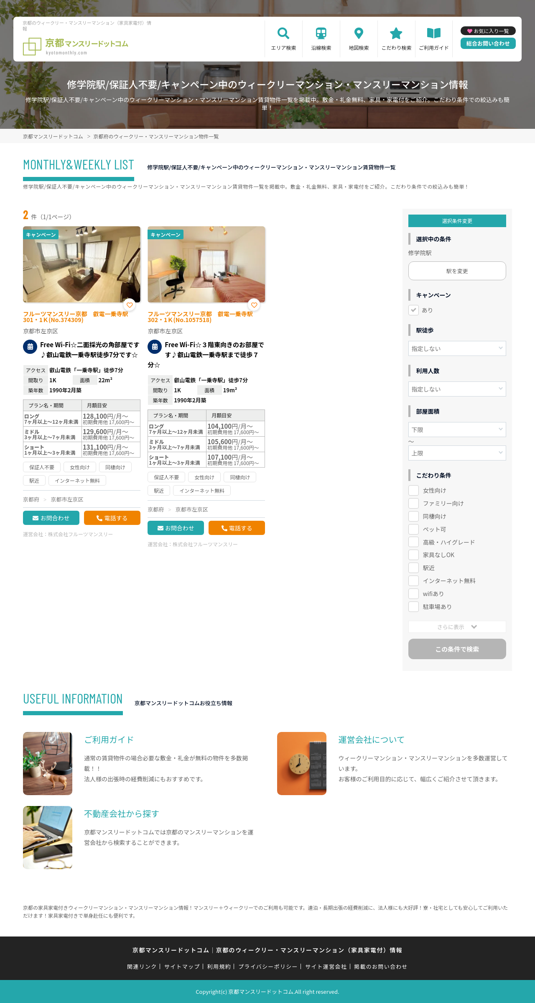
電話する (115, 518)
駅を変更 (457, 271)
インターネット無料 (449, 580)
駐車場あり (437, 606)
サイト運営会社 (326, 966)
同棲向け (434, 516)
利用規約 (219, 966)
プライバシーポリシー (268, 966)
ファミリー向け (443, 503)
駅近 (429, 567)
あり (427, 310)
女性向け (434, 490)
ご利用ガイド (434, 47)
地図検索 (359, 47)
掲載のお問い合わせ (381, 966)
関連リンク (142, 966)
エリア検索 (283, 47)
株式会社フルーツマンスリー (80, 533)
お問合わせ (54, 518)
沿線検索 (321, 47)
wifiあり (433, 593)
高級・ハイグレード (449, 542)
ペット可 (434, 529)
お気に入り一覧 (491, 30)
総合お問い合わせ (488, 43)
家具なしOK (438, 554)
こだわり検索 (396, 47)
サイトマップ (182, 966)
